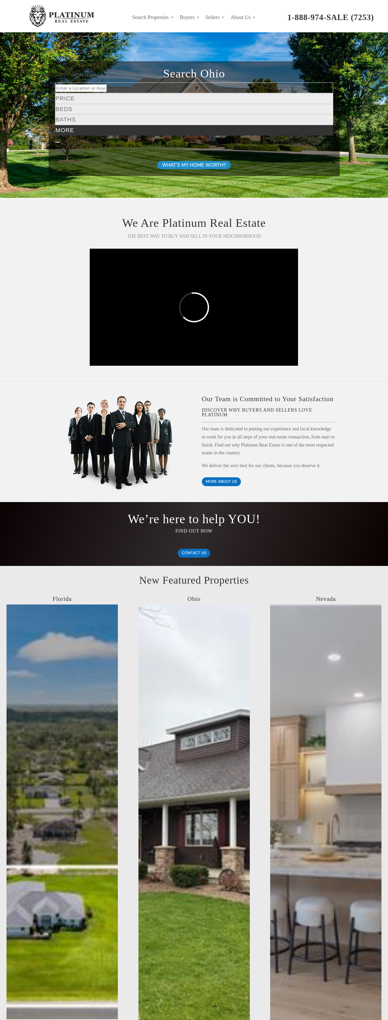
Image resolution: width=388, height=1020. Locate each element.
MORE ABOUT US (221, 481)
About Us (241, 17)
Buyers (187, 17)
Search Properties (150, 17)
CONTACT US (194, 552)
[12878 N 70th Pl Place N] (62, 963)
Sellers (212, 17)
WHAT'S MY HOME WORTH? (194, 164)
